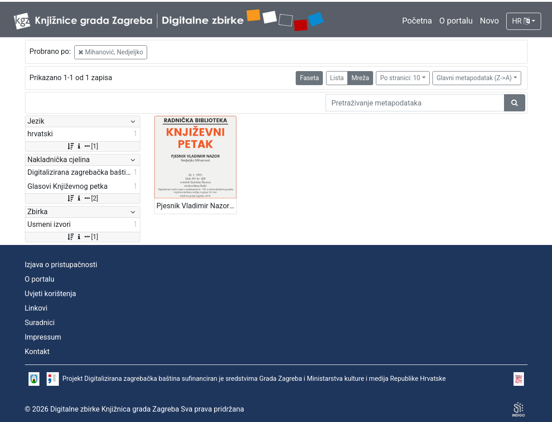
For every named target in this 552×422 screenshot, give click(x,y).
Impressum (43, 337)
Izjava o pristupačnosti (61, 264)
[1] (82, 146)
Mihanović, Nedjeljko (110, 52)
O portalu (456, 20)
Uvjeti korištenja (50, 293)
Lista (337, 78)
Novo (489, 20)
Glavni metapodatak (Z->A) (474, 78)
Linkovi (36, 308)
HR (521, 21)
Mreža (360, 78)
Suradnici (40, 322)
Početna (417, 20)
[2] (82, 198)
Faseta (309, 78)
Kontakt (37, 351)
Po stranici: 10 (400, 78)
